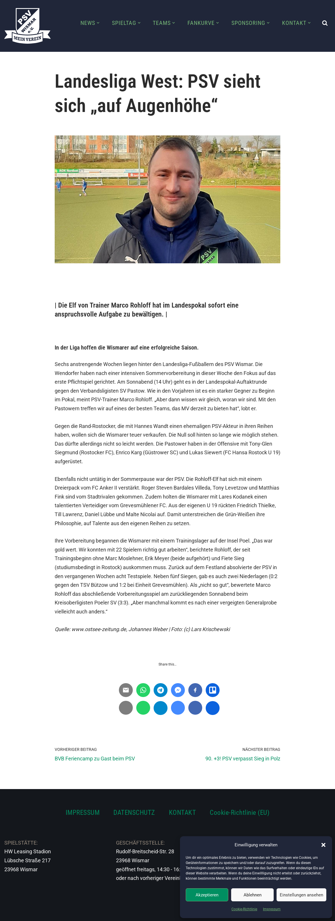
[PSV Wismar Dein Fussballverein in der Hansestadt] (27, 26)
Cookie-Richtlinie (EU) (239, 812)
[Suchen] (325, 23)
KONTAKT (182, 812)
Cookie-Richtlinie (244, 909)
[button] (323, 845)
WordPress (68, 913)
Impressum (272, 909)
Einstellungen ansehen (301, 895)
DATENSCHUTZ (134, 812)
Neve (10, 913)
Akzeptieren (207, 895)
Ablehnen (253, 895)
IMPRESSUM (83, 812)
